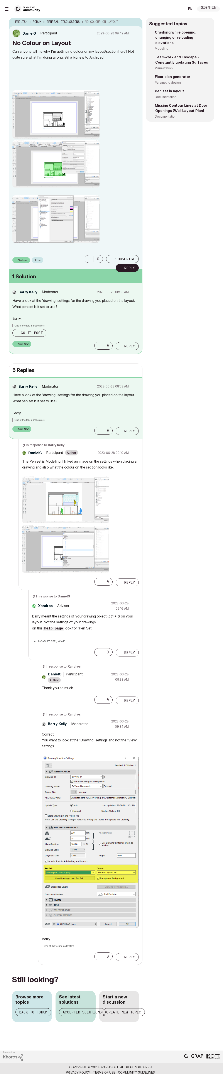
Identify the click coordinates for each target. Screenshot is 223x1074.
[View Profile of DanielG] (29, 33)
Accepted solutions (82, 1012)
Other (38, 260)
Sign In (208, 8)
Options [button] (136, 22)
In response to (45, 445)
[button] (56, 114)
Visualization (164, 68)
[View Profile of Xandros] (45, 606)
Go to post (32, 333)
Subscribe (125, 259)
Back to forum (33, 1012)
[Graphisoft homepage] (202, 1057)
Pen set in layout (169, 91)
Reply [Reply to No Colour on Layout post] (129, 268)
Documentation (165, 97)
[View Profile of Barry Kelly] (28, 292)
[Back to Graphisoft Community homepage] (28, 8)
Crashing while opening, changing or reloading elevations (175, 37)
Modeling (161, 48)
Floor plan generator (172, 76)
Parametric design (168, 82)
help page (53, 629)
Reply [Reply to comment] (129, 346)
